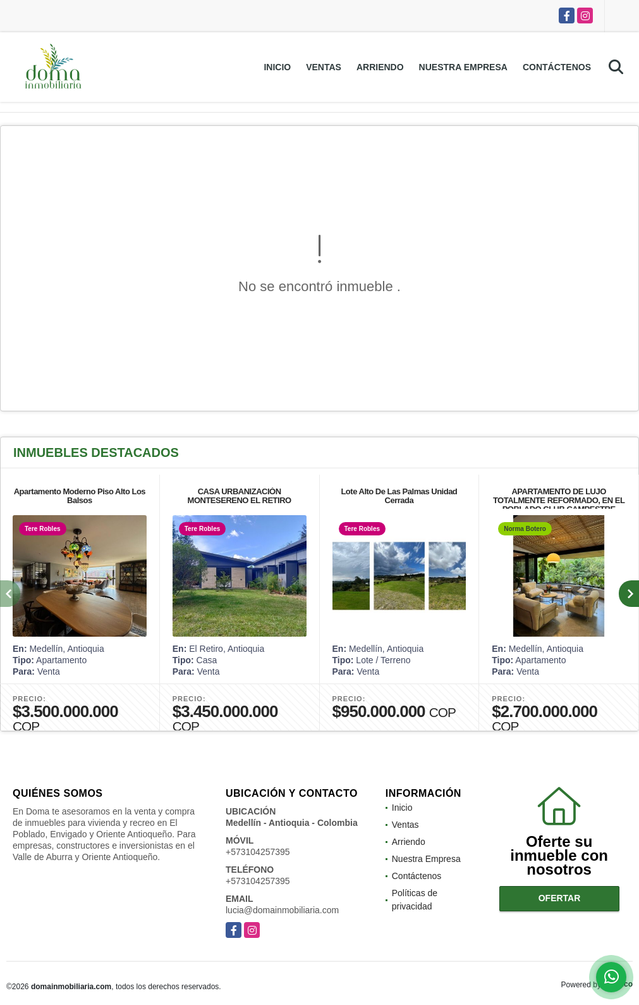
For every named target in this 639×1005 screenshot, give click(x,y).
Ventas (323, 67)
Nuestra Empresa (463, 67)
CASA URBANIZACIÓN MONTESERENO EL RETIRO (239, 496)
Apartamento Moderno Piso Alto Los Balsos (79, 496)
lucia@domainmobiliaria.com (282, 910)
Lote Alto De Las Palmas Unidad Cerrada (399, 496)
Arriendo (380, 67)
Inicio (277, 67)
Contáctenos (557, 67)
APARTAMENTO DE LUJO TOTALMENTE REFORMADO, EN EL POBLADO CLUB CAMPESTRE (558, 500)
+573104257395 (258, 852)
